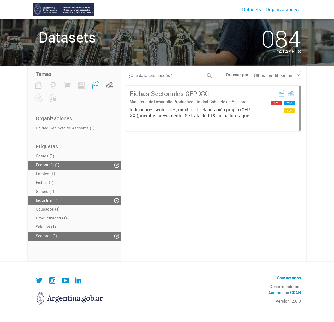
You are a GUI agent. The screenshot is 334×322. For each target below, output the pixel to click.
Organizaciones (282, 9)
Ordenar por (237, 74)
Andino (274, 292)
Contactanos (289, 278)
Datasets (251, 9)
